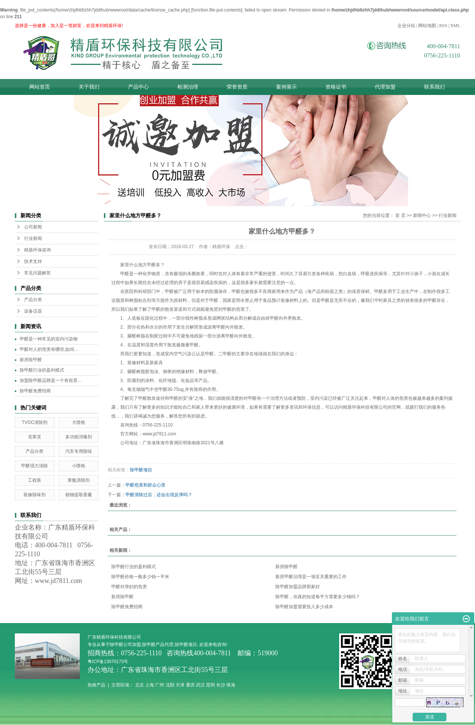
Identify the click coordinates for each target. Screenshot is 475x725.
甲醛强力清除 (34, 465)
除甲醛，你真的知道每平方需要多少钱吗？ (317, 596)
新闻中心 (422, 215)
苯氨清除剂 (79, 480)
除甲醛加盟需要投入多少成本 (304, 606)
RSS (443, 25)
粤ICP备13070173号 (109, 661)
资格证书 (335, 87)
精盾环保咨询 (37, 250)
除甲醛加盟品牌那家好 (297, 586)
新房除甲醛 (31, 359)
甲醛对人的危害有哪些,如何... (49, 349)
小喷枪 (78, 465)
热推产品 (96, 685)
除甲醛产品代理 (157, 644)
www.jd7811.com (159, 433)
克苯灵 (34, 436)
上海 (149, 685)
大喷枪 (78, 422)
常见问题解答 (37, 273)
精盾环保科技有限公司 (365, 407)
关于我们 (89, 87)
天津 (180, 685)
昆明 (210, 685)
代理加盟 (385, 87)
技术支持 (33, 261)
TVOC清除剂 (35, 422)
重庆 (190, 685)
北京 (139, 685)
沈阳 (170, 685)
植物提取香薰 (78, 494)
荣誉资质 (237, 87)
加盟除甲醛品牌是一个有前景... (50, 380)
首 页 (400, 215)
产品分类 (33, 299)
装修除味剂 (34, 494)
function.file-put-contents (217, 10)
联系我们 (434, 87)
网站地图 (427, 25)
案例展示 (286, 87)
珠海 (230, 685)
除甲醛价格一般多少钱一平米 (140, 576)
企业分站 (406, 25)
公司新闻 (33, 227)
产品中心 (138, 87)
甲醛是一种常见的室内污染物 (49, 339)
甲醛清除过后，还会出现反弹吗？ (158, 494)
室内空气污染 (178, 353)
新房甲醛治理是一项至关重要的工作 (311, 576)
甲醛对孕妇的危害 (129, 586)
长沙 (220, 685)
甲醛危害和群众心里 (145, 485)
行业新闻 (33, 238)
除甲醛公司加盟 (125, 644)
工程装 (34, 480)
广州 (159, 685)
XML (455, 25)
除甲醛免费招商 (35, 390)
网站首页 (39, 87)
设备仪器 (33, 311)
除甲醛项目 (141, 469)
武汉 (200, 685)
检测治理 (187, 87)
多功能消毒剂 (78, 436)
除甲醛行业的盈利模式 (42, 370)
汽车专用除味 (78, 451)
